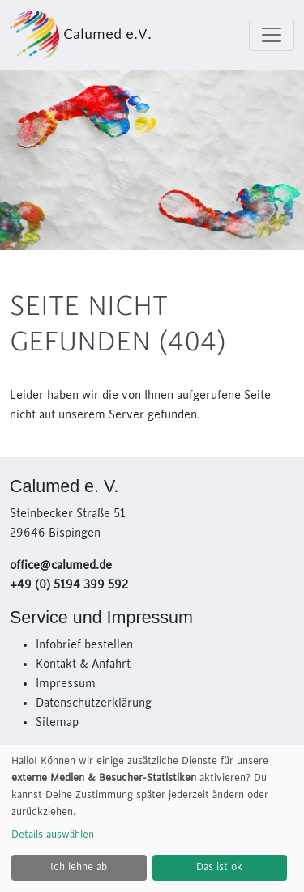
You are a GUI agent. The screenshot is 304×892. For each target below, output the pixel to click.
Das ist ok (219, 867)
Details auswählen (52, 834)
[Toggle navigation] (271, 35)
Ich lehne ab (78, 867)
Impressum (66, 683)
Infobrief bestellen (84, 645)
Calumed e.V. (81, 35)
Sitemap (57, 722)
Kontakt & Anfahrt (83, 664)
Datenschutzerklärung (94, 703)
